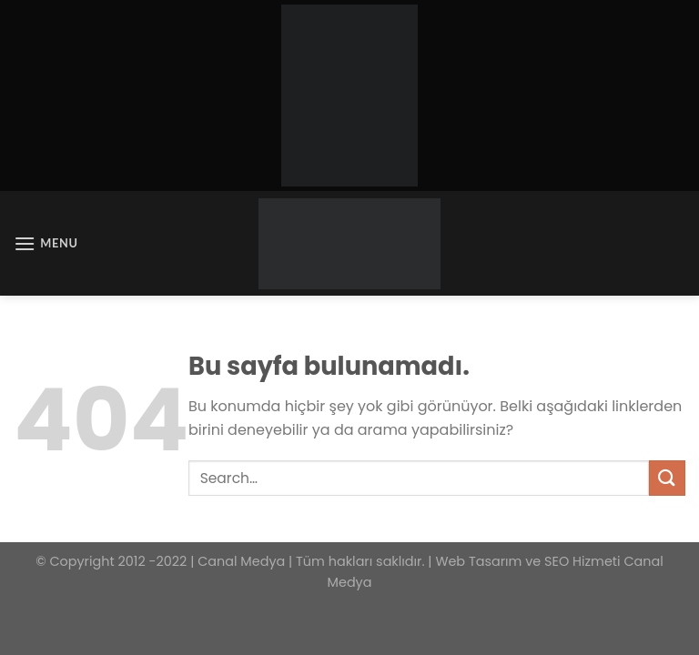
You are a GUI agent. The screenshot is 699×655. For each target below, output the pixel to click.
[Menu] (46, 243)
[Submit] (667, 478)
